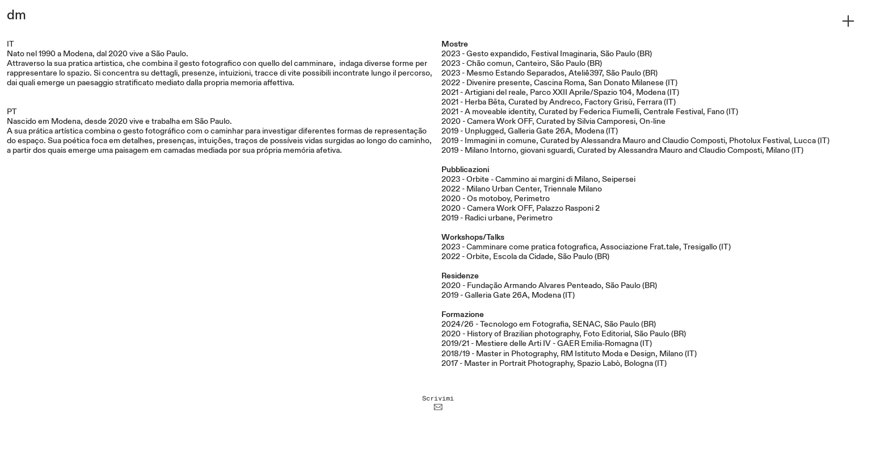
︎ (848, 22)
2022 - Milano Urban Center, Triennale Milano (521, 189)
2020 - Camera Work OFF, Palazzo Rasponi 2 (520, 208)
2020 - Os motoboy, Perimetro (495, 199)
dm (16, 15)
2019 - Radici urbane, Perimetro (497, 218)
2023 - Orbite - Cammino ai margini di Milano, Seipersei (538, 179)
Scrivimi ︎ (438, 402)
